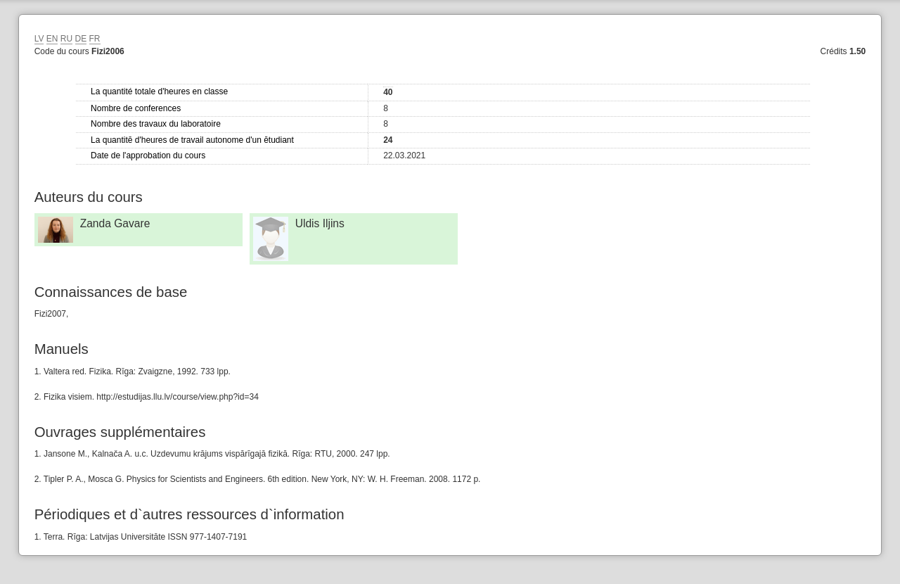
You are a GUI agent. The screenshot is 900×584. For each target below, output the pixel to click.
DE (81, 39)
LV (39, 39)
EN (52, 39)
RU (66, 39)
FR (95, 39)
